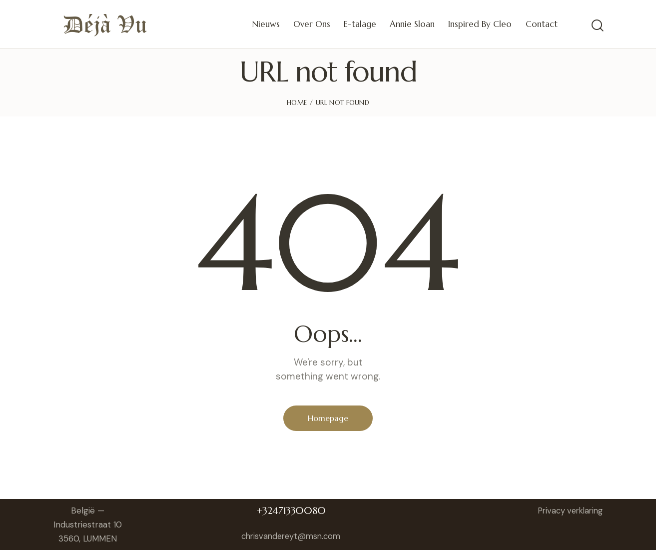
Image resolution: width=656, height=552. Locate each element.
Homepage (328, 419)
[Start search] (597, 26)
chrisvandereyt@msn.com (293, 537)
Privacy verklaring (567, 512)
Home (297, 102)
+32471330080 (293, 512)
